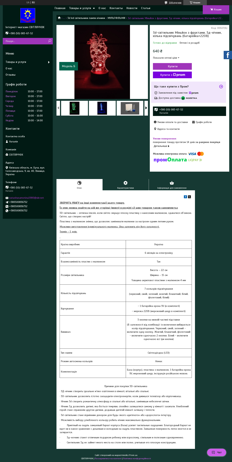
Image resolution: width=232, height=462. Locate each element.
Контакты (116, 8)
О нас (102, 8)
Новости (131, 8)
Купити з (172, 75)
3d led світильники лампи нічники (86, 18)
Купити (173, 66)
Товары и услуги (80, 8)
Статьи (145, 8)
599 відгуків (175, 2)
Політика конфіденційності (137, 458)
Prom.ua (133, 455)
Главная (60, 8)
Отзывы (11, 74)
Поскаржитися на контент (108, 458)
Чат (217, 452)
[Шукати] (49, 41)
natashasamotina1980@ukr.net (26, 197)
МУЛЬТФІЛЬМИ (116, 18)
